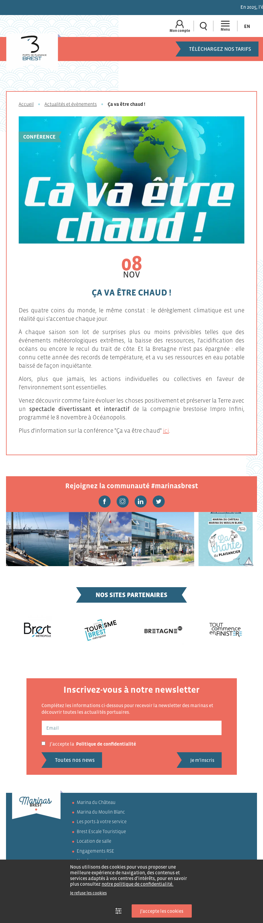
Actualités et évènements (70, 104)
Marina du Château (96, 802)
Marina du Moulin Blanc (101, 811)
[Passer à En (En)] (247, 26)
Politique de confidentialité (106, 744)
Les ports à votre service (102, 821)
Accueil (26, 104)
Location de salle (94, 841)
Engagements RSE (95, 851)
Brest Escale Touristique (101, 831)
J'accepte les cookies (161, 911)
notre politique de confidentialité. (137, 884)
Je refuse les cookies (88, 893)
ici (166, 430)
